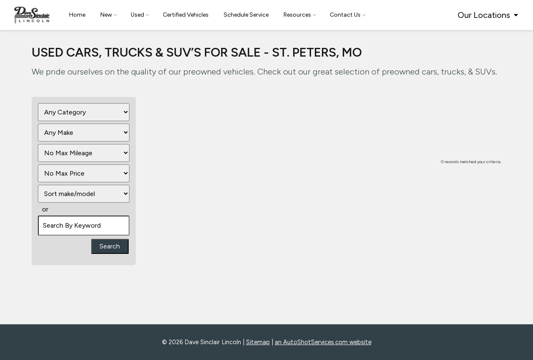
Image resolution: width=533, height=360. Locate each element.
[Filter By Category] (84, 112)
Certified (186, 14)
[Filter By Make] (84, 133)
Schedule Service (246, 14)
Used (140, 14)
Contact (348, 14)
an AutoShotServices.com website (323, 342)
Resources (300, 14)
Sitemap (258, 342)
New (108, 14)
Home (77, 14)
